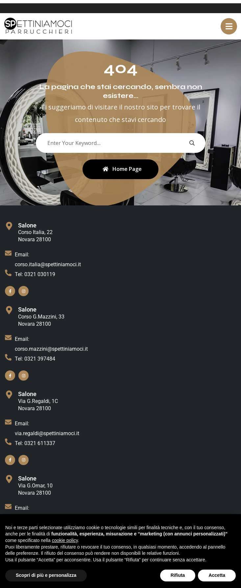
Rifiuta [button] (178, 575)
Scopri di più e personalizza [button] (46, 575)
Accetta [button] (216, 575)
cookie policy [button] (65, 540)
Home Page (122, 169)
